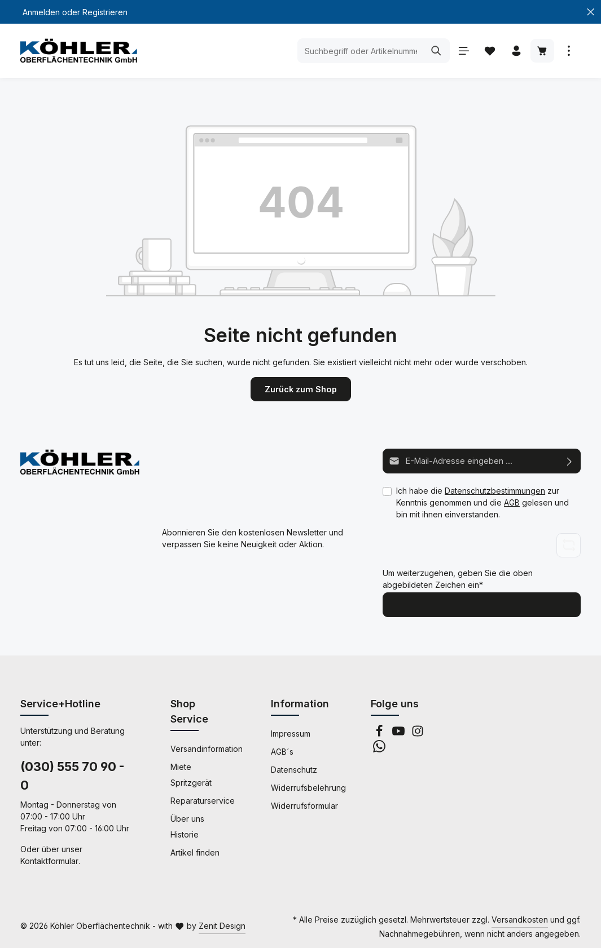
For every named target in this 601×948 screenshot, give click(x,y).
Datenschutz (294, 769)
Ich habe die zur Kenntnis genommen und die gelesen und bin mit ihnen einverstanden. (482, 502)
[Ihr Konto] (515, 51)
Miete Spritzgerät (191, 774)
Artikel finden (195, 852)
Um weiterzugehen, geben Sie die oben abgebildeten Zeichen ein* (458, 579)
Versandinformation (206, 748)
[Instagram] (417, 733)
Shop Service (189, 710)
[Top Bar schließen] (590, 12)
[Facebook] (380, 733)
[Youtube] (399, 733)
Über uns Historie (187, 826)
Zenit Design (222, 925)
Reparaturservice (202, 800)
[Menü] (462, 51)
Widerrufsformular (304, 805)
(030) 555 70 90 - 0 (72, 775)
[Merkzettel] (489, 51)
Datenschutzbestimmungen (495, 490)
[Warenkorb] (542, 51)
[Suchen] (435, 50)
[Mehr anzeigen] (568, 51)
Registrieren (105, 12)
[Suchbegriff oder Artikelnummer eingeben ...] (359, 50)
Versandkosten (520, 919)
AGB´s (282, 751)
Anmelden (41, 12)
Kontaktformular (49, 860)
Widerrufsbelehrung (308, 787)
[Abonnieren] (570, 461)
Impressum (290, 733)
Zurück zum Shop (301, 389)
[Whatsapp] (379, 749)
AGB (512, 502)
